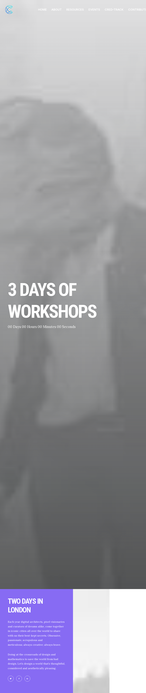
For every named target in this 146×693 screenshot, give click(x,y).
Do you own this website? (26, 507)
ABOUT (56, 9)
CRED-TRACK (114, 9)
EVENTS (94, 9)
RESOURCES (75, 9)
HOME (42, 9)
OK (52, 507)
